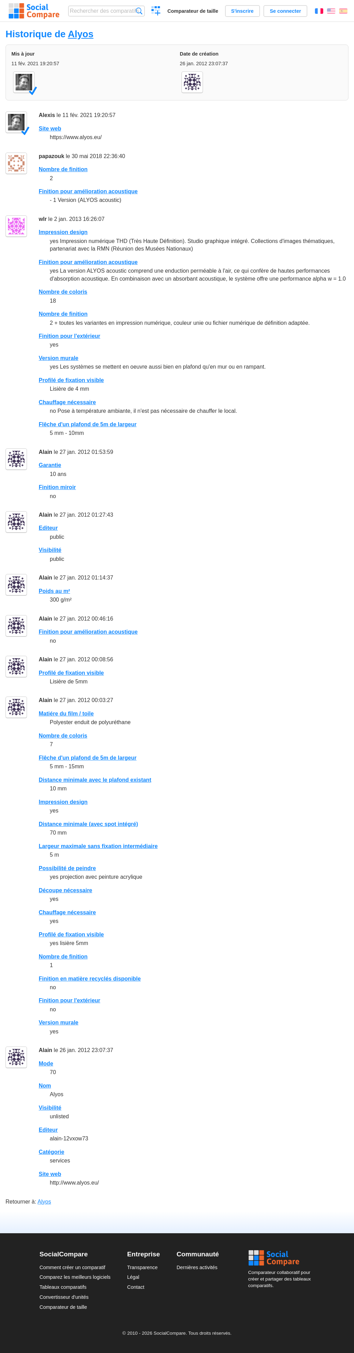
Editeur (48, 528)
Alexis (47, 115)
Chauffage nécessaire (67, 402)
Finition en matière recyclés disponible (90, 979)
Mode (46, 1064)
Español (343, 11)
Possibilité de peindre (67, 868)
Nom (45, 1086)
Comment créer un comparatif (72, 1267)
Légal (133, 1277)
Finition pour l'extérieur (69, 336)
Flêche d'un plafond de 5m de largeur (88, 424)
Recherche (139, 11)
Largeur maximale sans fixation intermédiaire (98, 846)
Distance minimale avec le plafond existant (95, 780)
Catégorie (51, 1152)
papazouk (51, 156)
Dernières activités (197, 1267)
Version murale (58, 358)
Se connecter (285, 11)
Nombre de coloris (63, 292)
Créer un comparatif (156, 12)
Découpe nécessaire (65, 890)
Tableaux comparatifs (62, 1287)
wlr (43, 219)
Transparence (142, 1267)
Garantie (50, 465)
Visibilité (50, 550)
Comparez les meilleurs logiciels (75, 1277)
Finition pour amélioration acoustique (88, 191)
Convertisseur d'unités (63, 1297)
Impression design (63, 232)
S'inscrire (242, 11)
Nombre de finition (63, 169)
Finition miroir (57, 487)
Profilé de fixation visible (71, 380)
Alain (45, 452)
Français (319, 11)
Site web (50, 129)
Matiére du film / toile (66, 714)
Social (281, 1258)
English (331, 11)
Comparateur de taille (192, 11)
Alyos (80, 34)
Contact (136, 1287)
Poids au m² (54, 591)
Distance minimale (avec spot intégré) (88, 824)
